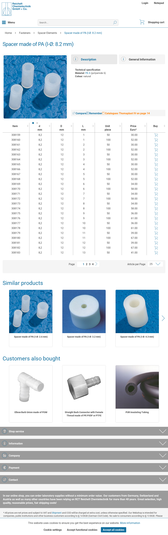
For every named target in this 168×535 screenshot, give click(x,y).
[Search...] (78, 22)
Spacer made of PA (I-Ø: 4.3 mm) (137, 336)
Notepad (159, 3)
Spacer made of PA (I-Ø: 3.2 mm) (84, 336)
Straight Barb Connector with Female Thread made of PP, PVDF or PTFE (84, 414)
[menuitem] (145, 3)
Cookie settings (53, 529)
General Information (138, 59)
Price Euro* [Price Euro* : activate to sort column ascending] (133, 128)
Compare (79, 113)
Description (84, 59)
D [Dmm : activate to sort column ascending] (61, 128)
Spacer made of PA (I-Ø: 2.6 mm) (31, 336)
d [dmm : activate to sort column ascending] (39, 128)
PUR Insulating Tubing (137, 412)
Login (145, 3)
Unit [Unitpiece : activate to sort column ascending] (107, 128)
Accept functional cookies (82, 529)
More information (130, 523)
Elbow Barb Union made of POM (31, 412)
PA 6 (87, 73)
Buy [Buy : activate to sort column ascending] (155, 126)
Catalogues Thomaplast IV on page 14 (126, 113)
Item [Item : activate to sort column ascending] (15, 126)
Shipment (57, 512)
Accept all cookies (113, 529)
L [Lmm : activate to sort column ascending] (83, 128)
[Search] (115, 22)
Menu (8, 22)
